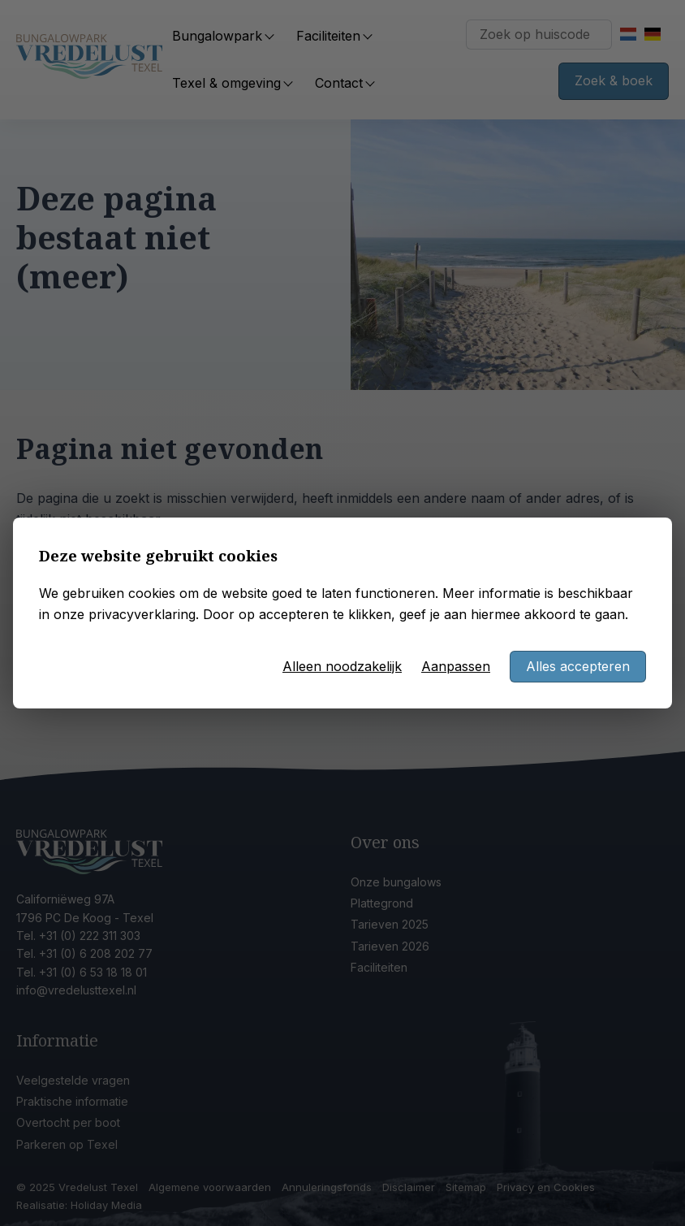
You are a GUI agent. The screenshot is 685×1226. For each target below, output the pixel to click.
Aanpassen (455, 666)
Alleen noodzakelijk (342, 666)
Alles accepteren (578, 666)
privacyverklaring (142, 614)
